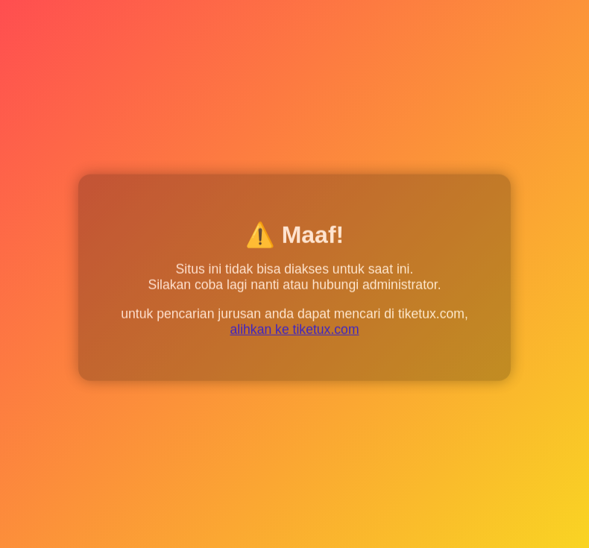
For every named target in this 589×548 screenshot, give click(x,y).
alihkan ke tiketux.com (294, 331)
